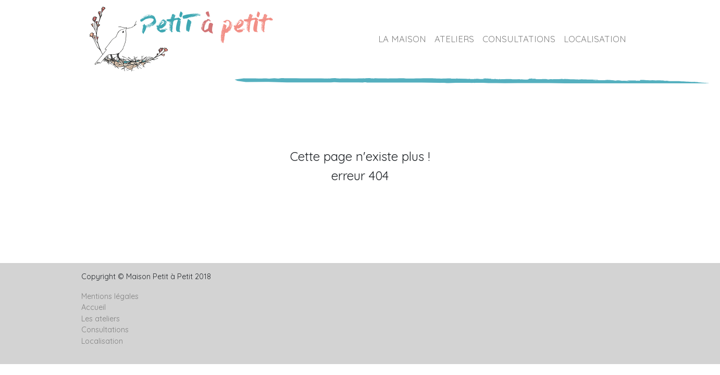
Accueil (93, 307)
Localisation (102, 341)
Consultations (105, 329)
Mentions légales (110, 296)
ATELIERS (454, 38)
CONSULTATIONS (518, 38)
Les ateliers (100, 318)
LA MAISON (402, 38)
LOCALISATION (595, 38)
